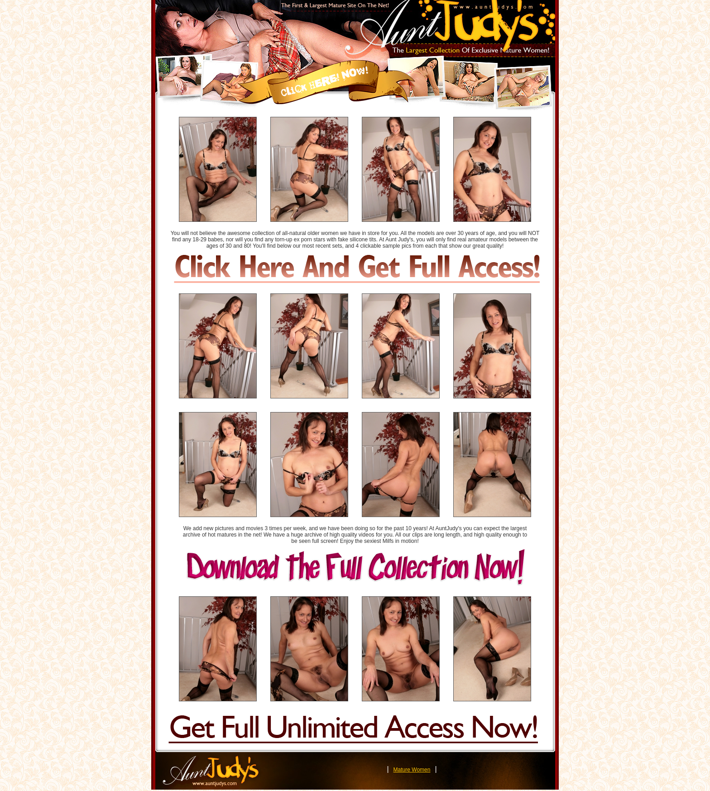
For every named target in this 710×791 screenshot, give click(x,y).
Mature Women (412, 770)
